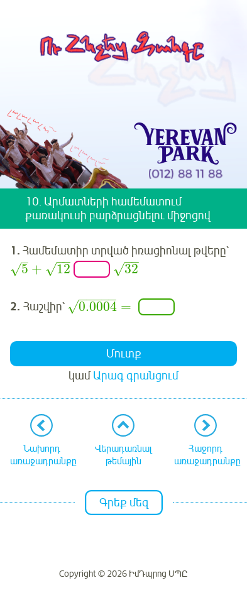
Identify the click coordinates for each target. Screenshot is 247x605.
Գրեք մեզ (123, 503)
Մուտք (123, 354)
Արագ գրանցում (135, 376)
